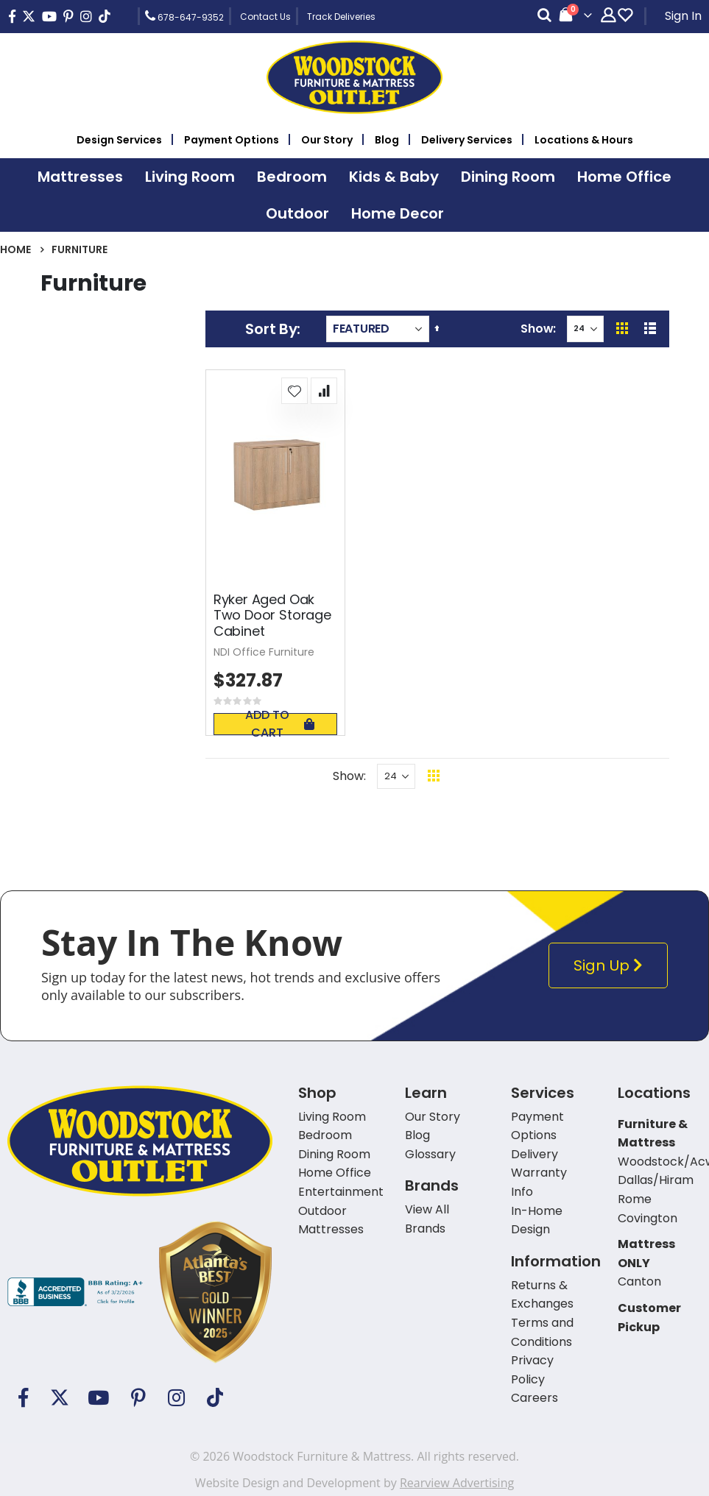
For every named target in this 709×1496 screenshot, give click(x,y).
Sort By (271, 328)
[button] (294, 390)
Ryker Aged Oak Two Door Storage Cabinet (272, 615)
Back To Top (524, 776)
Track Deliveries (341, 16)
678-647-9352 (184, 16)
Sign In (683, 15)
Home (15, 249)
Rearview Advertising (457, 1483)
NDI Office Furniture (264, 652)
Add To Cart (279, 724)
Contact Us (265, 16)
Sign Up (611, 966)
